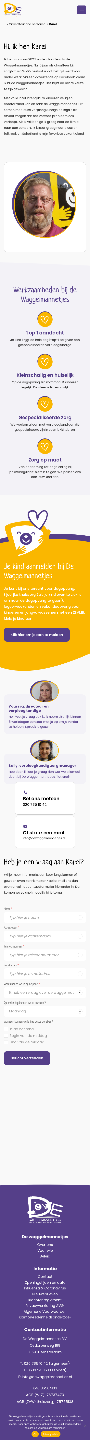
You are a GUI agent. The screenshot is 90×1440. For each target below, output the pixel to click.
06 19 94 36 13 (39, 1370)
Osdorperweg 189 (45, 1345)
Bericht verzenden (27, 1058)
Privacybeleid (51, 1434)
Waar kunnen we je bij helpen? (22, 984)
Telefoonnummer (14, 946)
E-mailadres (11, 965)
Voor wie (45, 1250)
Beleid (45, 1256)
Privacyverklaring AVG (45, 1305)
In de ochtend (21, 1029)
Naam (8, 909)
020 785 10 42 (35, 804)
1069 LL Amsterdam (45, 1352)
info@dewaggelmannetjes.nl (44, 838)
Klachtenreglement (45, 1299)
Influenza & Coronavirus (45, 1288)
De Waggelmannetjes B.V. (45, 1338)
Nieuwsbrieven (45, 1294)
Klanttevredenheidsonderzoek (45, 1317)
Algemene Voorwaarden (45, 1311)
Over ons (45, 1244)
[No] (85, 1426)
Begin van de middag (28, 1036)
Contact (45, 1276)
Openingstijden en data (45, 1282)
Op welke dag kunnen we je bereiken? (25, 1003)
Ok (35, 1434)
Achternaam (11, 928)
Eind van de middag (26, 1042)
